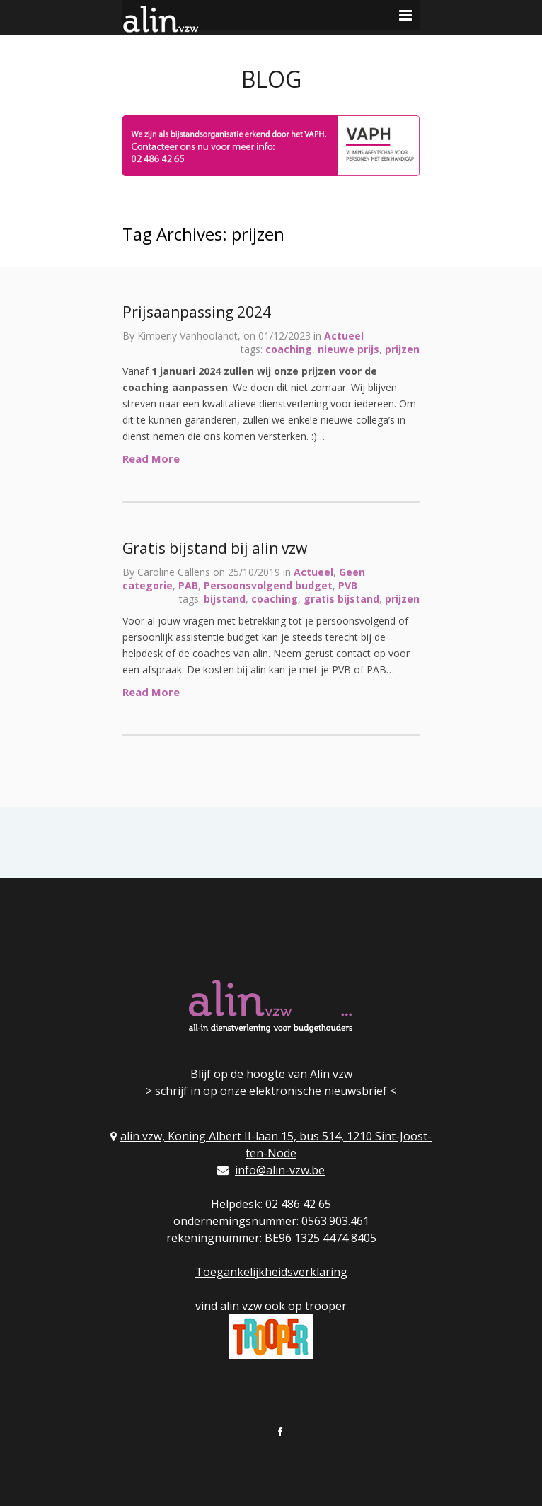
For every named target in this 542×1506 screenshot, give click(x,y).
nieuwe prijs (348, 349)
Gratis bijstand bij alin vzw (214, 548)
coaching (288, 349)
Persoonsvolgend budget (268, 585)
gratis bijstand (341, 599)
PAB (188, 585)
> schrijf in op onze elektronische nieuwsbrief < (271, 1091)
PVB (347, 585)
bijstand (225, 599)
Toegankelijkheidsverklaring (271, 1272)
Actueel (344, 335)
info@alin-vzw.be (280, 1170)
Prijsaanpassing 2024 (196, 312)
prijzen (402, 349)
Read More (151, 458)
